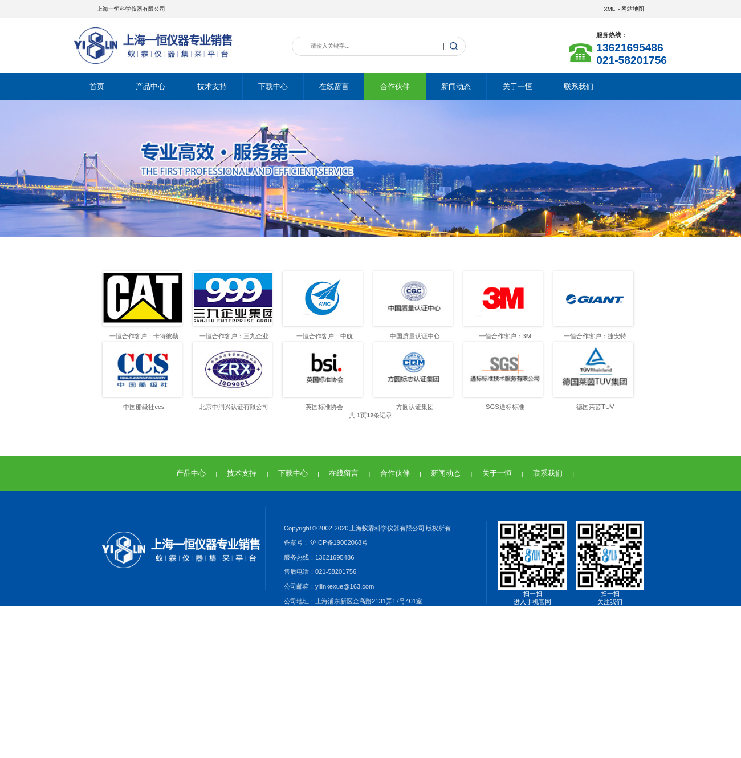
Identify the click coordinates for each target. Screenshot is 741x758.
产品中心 (150, 86)
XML (609, 9)
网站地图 (632, 9)
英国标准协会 (324, 406)
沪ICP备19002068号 (338, 542)
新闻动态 (456, 86)
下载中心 (273, 86)
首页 (96, 86)
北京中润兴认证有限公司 (233, 406)
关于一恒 (517, 86)
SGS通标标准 (505, 406)
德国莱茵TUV (595, 406)
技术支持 (212, 86)
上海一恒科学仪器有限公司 (131, 9)
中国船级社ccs (143, 406)
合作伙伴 (395, 86)
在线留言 (334, 86)
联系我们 (578, 86)
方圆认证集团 (415, 406)
